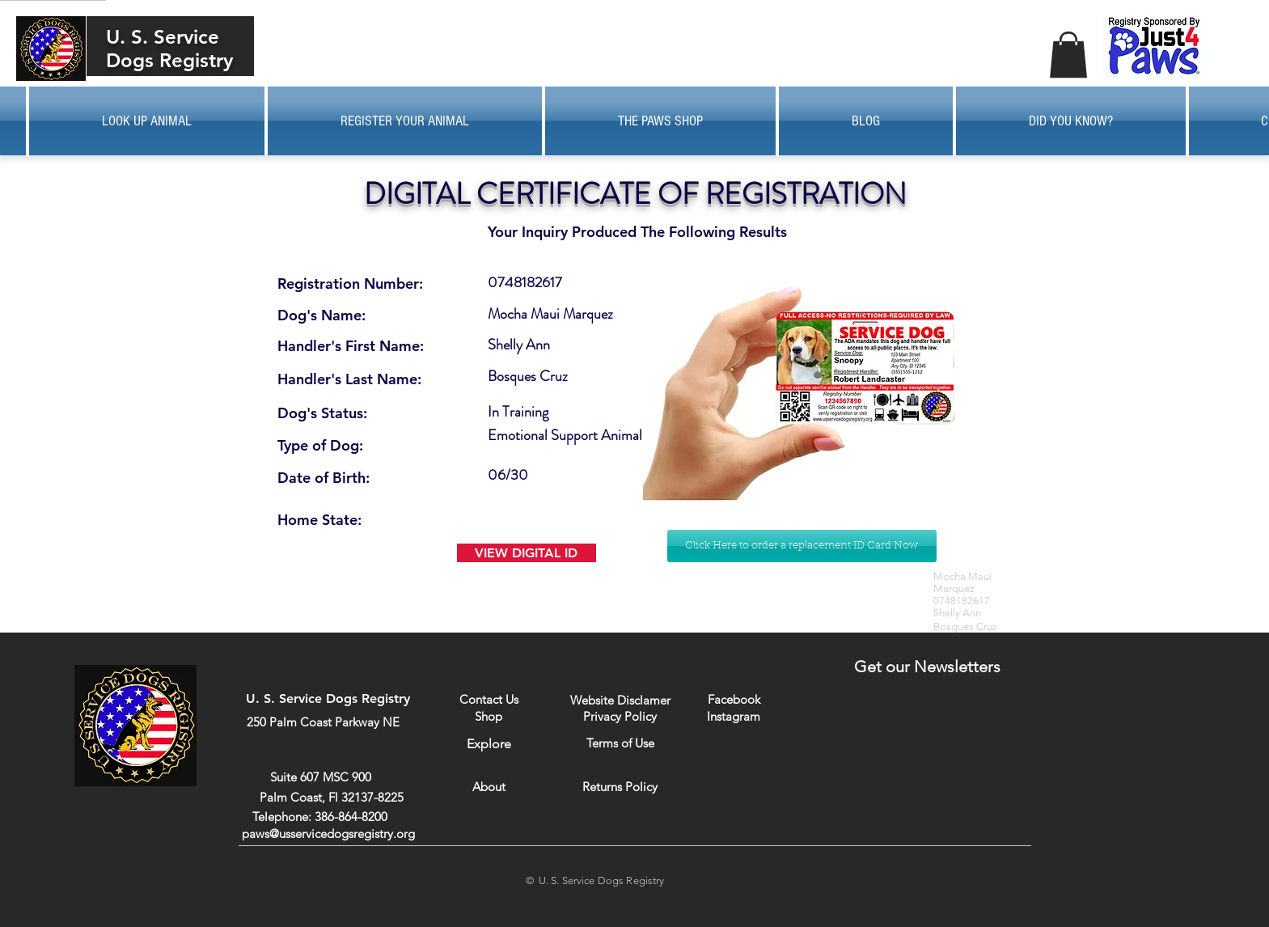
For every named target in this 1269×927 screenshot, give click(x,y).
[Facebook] (734, 699)
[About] (489, 786)
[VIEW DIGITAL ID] (526, 553)
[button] (1068, 55)
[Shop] (489, 716)
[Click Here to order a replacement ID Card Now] (802, 546)
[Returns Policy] (620, 786)
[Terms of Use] (621, 742)
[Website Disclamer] (620, 700)
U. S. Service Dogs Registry (169, 48)
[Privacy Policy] (620, 716)
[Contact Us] (489, 699)
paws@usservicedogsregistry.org (328, 833)
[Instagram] (734, 716)
